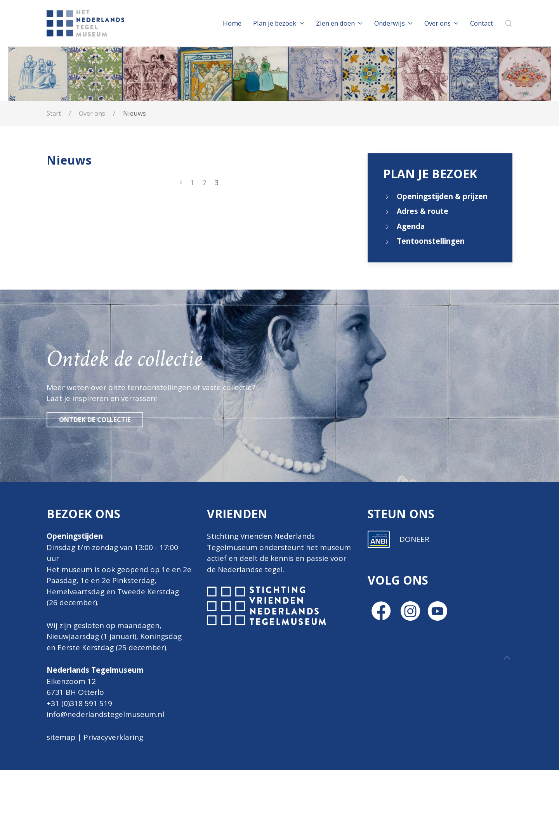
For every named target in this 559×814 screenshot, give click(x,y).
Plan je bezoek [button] (278, 23)
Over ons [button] (441, 23)
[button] (508, 23)
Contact (481, 23)
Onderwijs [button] (393, 23)
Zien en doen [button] (339, 23)
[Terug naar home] (87, 23)
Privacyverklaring (113, 737)
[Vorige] (181, 182)
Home (232, 23)
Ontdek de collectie (95, 419)
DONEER (414, 663)
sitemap (61, 737)
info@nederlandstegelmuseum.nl (105, 714)
